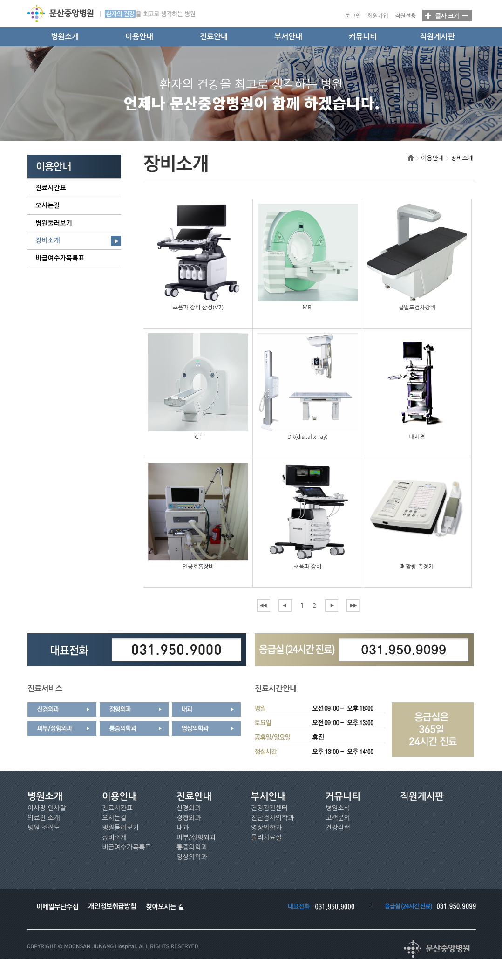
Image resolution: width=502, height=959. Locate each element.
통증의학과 (191, 847)
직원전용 (405, 16)
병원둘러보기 (53, 223)
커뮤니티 (363, 36)
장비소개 (47, 240)
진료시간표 (50, 188)
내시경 (417, 437)
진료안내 (214, 36)
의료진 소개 (43, 818)
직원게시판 (437, 36)
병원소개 (65, 36)
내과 (182, 827)
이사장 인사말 (46, 808)
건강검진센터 (269, 808)
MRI (308, 307)
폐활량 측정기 (417, 566)
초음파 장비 (308, 566)
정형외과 (188, 818)
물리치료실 (266, 837)
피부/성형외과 (196, 837)
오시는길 (47, 205)
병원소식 (338, 808)
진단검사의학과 (272, 818)
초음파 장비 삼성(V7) (198, 307)
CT (198, 437)
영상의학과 (191, 857)
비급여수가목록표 (59, 258)
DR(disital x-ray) (307, 437)
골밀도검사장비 (417, 307)
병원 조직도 (43, 827)
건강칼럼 (338, 827)
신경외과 (188, 808)
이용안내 (139, 36)
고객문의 (338, 818)
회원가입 (377, 16)
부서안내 (288, 36)
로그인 (353, 16)
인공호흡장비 (198, 566)
